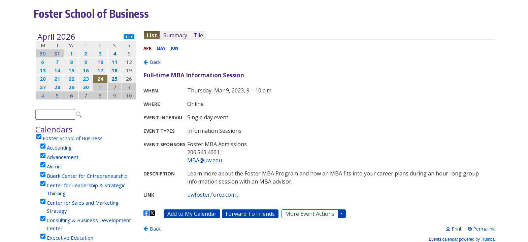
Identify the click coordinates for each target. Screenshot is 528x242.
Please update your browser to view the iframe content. (85, 66)
